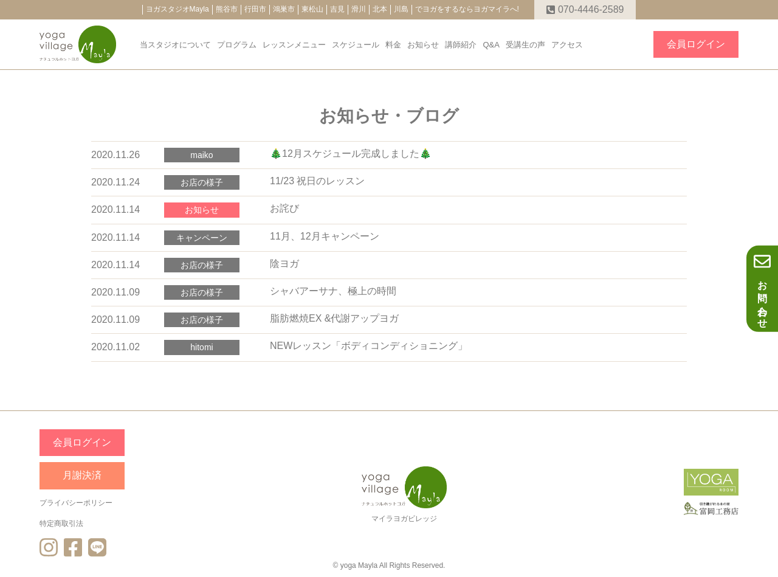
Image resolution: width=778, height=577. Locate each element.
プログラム (236, 44)
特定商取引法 (61, 523)
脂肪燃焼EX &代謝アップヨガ (334, 318)
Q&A (491, 44)
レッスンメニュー (294, 44)
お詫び (284, 208)
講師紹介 (461, 44)
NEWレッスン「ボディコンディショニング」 (368, 345)
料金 (393, 44)
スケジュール (355, 44)
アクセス (567, 44)
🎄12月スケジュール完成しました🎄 (351, 153)
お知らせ (423, 44)
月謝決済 (82, 475)
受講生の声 (525, 44)
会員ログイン (696, 44)
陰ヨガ (284, 263)
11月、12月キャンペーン (324, 236)
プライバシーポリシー (76, 503)
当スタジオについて (175, 44)
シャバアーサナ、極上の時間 (333, 291)
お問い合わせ (762, 288)
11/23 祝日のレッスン (317, 181)
